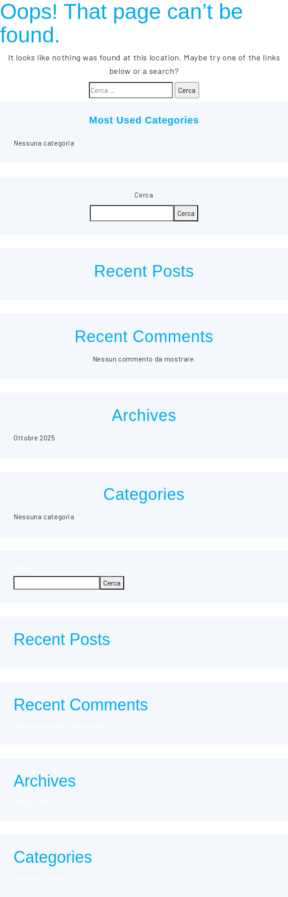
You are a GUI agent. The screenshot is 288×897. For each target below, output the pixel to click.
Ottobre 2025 (35, 438)
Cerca (144, 195)
